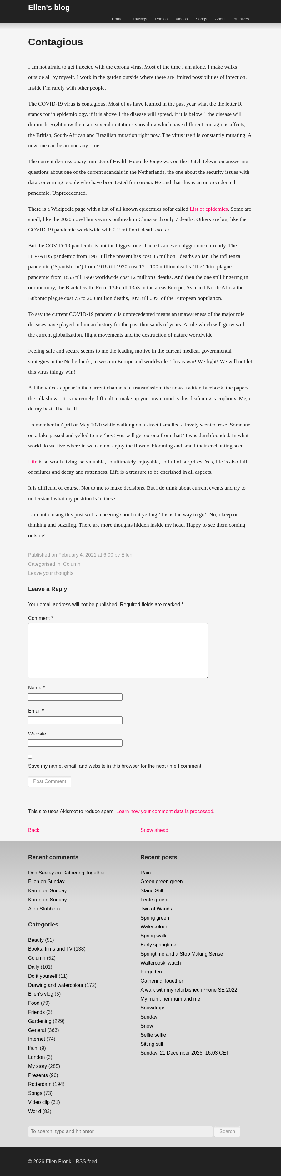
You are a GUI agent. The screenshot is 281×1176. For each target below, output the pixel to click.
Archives (241, 19)
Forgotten (151, 971)
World (34, 1111)
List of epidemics (209, 209)
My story (37, 1066)
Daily (33, 967)
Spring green (155, 918)
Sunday (56, 881)
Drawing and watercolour (55, 985)
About (220, 19)
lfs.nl (33, 1048)
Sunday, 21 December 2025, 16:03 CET (185, 1052)
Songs (201, 19)
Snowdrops (153, 1007)
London (36, 1057)
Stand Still (152, 890)
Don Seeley (41, 872)
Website (37, 733)
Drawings (138, 19)
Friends (36, 1012)
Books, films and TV (50, 949)
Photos (161, 19)
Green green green (162, 881)
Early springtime (159, 944)
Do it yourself (42, 976)
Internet (36, 1039)
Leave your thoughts (50, 573)
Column (71, 564)
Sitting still (152, 1044)
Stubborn (49, 908)
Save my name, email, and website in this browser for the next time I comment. (115, 766)
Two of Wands (156, 908)
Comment (40, 618)
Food (33, 1003)
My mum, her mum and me (170, 999)
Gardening (40, 1021)
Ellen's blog (49, 7)
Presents (38, 1075)
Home (117, 19)
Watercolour (154, 926)
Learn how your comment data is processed (164, 811)
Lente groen (154, 899)
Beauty (36, 940)
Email (36, 711)
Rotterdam (40, 1084)
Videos (182, 19)
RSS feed (86, 1161)
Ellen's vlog (40, 994)
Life (32, 461)
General (37, 1030)
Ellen (127, 555)
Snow (147, 1026)
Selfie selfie (153, 1035)
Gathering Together (83, 872)
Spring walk (154, 935)
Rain (146, 872)
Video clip (39, 1102)
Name (36, 687)
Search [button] (227, 1131)
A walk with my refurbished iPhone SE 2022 (189, 990)
